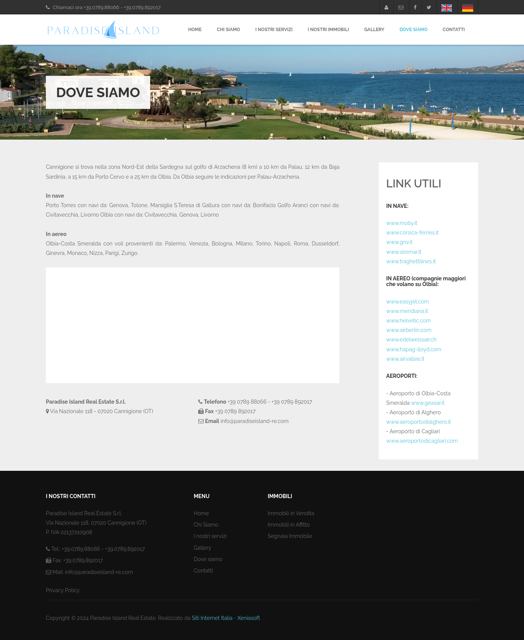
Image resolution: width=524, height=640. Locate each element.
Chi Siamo (228, 29)
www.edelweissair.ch (411, 340)
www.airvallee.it (405, 359)
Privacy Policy (63, 590)
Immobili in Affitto (289, 525)
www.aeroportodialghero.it (418, 422)
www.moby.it (401, 223)
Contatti (454, 29)
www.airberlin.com (408, 330)
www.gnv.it (399, 242)
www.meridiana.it (407, 311)
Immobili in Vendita (291, 513)
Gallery (374, 29)
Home (195, 29)
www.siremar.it (404, 252)
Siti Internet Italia (212, 618)
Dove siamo (208, 559)
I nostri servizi (273, 29)
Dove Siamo (414, 29)
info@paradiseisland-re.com (99, 572)
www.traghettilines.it (411, 261)
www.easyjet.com (407, 302)
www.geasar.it (428, 403)
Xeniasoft (248, 618)
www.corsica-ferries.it (412, 233)
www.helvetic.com (408, 321)
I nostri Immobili (328, 29)
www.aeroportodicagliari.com (422, 441)
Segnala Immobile (290, 536)
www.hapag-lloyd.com (413, 349)
